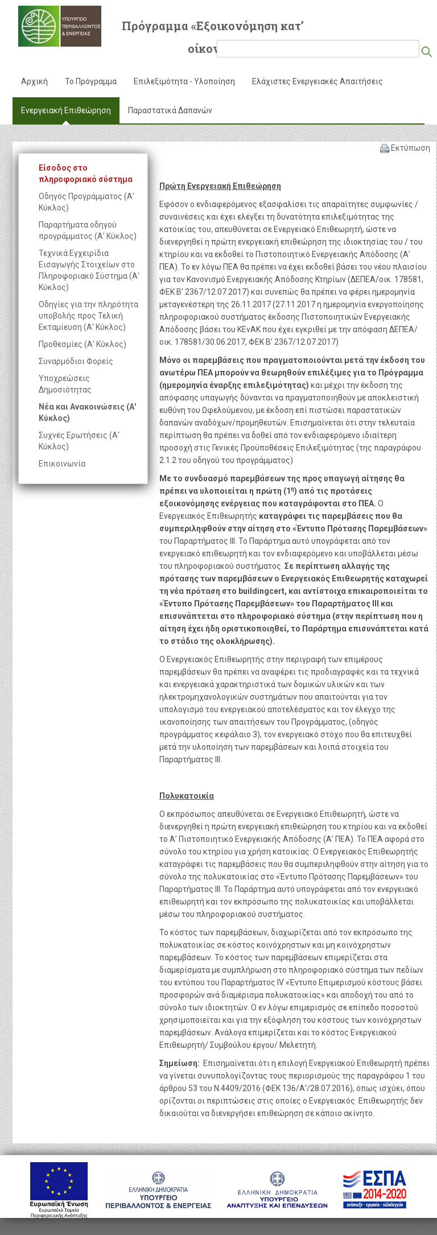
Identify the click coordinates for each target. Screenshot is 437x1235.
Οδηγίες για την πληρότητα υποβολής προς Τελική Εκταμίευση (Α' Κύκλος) (88, 316)
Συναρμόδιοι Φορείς (76, 361)
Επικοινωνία (62, 463)
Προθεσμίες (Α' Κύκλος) (82, 344)
